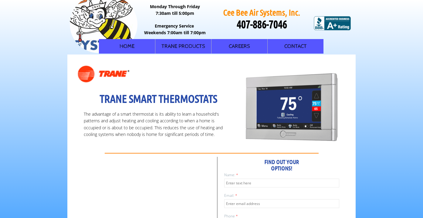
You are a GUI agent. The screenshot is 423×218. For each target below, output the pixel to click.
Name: (231, 174)
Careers (239, 46)
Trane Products (183, 46)
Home (127, 46)
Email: (230, 195)
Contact (295, 46)
